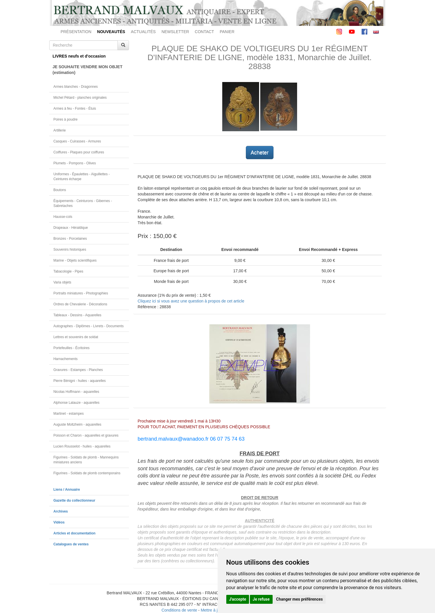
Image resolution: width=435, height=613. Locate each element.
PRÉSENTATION (76, 31)
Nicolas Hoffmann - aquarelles (76, 392)
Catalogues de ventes (71, 544)
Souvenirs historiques (70, 250)
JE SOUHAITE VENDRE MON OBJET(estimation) (88, 69)
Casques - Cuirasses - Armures (77, 141)
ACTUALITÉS (143, 31)
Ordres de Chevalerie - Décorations (80, 304)
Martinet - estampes (69, 414)
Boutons (60, 190)
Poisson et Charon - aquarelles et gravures (86, 435)
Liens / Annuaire (67, 490)
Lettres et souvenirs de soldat (76, 337)
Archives (61, 511)
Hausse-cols (63, 217)
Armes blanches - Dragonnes (76, 87)
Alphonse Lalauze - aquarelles (77, 403)
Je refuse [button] (261, 599)
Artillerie (60, 130)
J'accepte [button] (237, 599)
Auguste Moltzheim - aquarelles (78, 424)
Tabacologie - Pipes (68, 271)
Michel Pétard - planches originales (80, 98)
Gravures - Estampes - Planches (78, 370)
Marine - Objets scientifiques (75, 260)
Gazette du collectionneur (74, 500)
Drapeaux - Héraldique (71, 228)
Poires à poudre (66, 119)
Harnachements (66, 359)
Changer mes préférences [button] (299, 599)
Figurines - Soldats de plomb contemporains (87, 473)
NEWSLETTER (175, 31)
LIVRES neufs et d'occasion (79, 56)
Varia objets (62, 282)
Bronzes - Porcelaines (70, 239)
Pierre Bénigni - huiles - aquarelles (80, 381)
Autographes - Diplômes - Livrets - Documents (89, 326)
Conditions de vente (179, 610)
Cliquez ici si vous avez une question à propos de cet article (191, 301)
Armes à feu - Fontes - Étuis (75, 108)
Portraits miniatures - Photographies (81, 293)
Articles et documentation (75, 533)
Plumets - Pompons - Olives (75, 163)
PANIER (227, 31)
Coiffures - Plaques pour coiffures (79, 152)
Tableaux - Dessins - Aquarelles (78, 315)
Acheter (260, 152)
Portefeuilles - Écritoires (72, 348)
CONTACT (204, 31)
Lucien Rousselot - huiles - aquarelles (82, 446)
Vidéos (59, 522)
